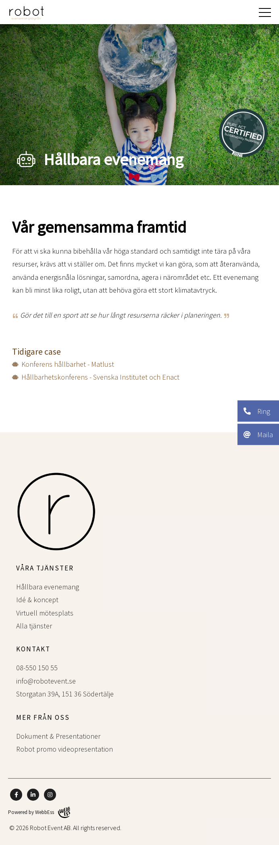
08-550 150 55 (37, 667)
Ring (257, 410)
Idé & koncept (37, 599)
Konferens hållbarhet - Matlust (67, 364)
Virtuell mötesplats (44, 613)
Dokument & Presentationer (58, 736)
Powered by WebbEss (39, 812)
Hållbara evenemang (47, 586)
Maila (258, 434)
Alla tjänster (34, 625)
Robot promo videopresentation (64, 749)
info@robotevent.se (46, 681)
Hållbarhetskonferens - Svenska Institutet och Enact (100, 377)
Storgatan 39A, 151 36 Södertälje (65, 693)
